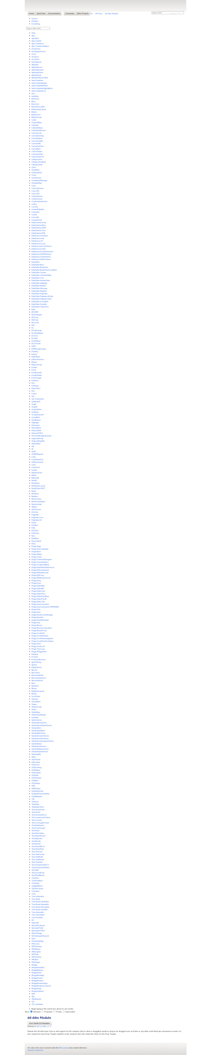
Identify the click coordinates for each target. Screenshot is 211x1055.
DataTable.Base (37, 264)
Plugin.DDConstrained (40, 570)
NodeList (35, 493)
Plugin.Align (36, 546)
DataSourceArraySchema (41, 246)
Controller (35, 212)
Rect (33, 683)
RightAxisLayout (37, 691)
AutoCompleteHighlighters (42, 88)
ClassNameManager (39, 180)
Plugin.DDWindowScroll (40, 578)
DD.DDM (34, 312)
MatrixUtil (35, 478)
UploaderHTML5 (38, 930)
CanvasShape (36, 151)
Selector (34, 699)
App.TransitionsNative (40, 46)
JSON (33, 451)
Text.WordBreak (37, 875)
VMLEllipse (35, 949)
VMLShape (35, 962)
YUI (91, 13)
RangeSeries (36, 667)
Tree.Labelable (37, 896)
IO (32, 449)
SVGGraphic (36, 772)
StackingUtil (36, 754)
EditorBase (35, 356)
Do (32, 328)
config (33, 204)
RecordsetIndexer (38, 678)
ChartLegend (36, 172)
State (33, 757)
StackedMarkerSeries (40, 749)
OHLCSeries (36, 509)
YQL (33, 996)
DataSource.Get (37, 238)
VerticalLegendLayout (40, 936)
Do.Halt (34, 338)
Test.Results (36, 841)
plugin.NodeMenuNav (40, 620)
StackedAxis (36, 728)
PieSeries (35, 533)
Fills (33, 391)
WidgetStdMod (37, 991)
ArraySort (35, 59)
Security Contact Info (35, 1050)
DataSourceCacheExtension (42, 251)
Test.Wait (35, 870)
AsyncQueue (36, 62)
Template (35, 804)
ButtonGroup (36, 117)
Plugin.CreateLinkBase (40, 564)
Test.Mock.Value (37, 833)
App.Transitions (37, 43)
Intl (32, 446)
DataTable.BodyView (39, 267)
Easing (34, 354)
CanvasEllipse (37, 138)
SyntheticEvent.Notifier (40, 793)
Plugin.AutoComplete (39, 549)
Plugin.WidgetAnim (39, 651)
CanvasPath (36, 143)
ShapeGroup (36, 707)
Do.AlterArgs (36, 330)
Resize (34, 688)
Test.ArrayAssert (38, 809)
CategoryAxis (36, 159)
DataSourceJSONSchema (41, 254)
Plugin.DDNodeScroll (39, 572)
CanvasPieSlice (37, 146)
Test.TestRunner (37, 859)
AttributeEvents (37, 70)
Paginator (35, 514)
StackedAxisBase (38, 730)
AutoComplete (37, 80)
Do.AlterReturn (37, 333)
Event (33, 370)
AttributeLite (36, 75)
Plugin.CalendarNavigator (41, 559)
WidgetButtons (37, 970)
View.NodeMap (37, 941)
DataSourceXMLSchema (41, 259)
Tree (33, 894)
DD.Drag (34, 317)
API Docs (98, 13)
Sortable (34, 717)
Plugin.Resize (36, 625)
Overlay (34, 512)
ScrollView (35, 696)
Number (34, 496)
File (32, 383)
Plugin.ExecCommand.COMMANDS (45, 607)
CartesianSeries (37, 156)
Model (34, 480)
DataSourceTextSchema (41, 257)
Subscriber (35, 762)
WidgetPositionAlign (39, 983)
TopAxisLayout (37, 888)
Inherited (36, 1012)
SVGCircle (35, 764)
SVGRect (34, 780)
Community (69, 13)
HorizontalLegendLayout (41, 435)
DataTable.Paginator (39, 293)
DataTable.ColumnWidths (41, 275)
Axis (33, 93)
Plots (33, 543)
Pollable (34, 654)
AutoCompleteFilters (39, 85)
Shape (34, 704)
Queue (34, 665)
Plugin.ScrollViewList (39, 636)
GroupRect (35, 417)
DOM (33, 346)
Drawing (34, 351)
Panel (33, 522)
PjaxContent (36, 541)
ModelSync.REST (38, 488)
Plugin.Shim (36, 643)
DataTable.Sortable (39, 304)
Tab (33, 799)
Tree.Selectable (38, 915)
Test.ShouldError (38, 846)
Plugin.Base (36, 551)
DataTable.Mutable (39, 291)
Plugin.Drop (36, 583)
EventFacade (36, 372)
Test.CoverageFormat (40, 823)
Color (33, 185)
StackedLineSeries (38, 746)
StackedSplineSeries (39, 751)
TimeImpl (35, 883)
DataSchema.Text (38, 230)
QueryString (36, 662)
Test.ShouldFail (37, 849)
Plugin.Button (36, 554)
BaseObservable (38, 106)
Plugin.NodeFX (37, 617)
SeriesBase (36, 701)
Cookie (34, 214)
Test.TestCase (37, 851)
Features (34, 380)
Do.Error (34, 336)
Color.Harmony (37, 188)
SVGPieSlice (36, 778)
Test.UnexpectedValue (40, 867)
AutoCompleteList (38, 91)
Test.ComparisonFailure (40, 817)
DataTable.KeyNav (38, 285)
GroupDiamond (37, 414)
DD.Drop (34, 320)
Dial (33, 325)
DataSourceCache (38, 249)
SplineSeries (36, 720)
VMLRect (34, 959)
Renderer (35, 686)
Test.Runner (36, 843)
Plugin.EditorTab (38, 601)
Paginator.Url (36, 520)
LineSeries (35, 467)
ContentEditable (37, 209)
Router (34, 693)
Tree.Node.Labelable (40, 901)
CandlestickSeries (38, 130)
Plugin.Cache (36, 557)
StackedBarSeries (38, 733)
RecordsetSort (37, 680)
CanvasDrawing (37, 135)
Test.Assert (35, 812)
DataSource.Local (38, 243)
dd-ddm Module (111, 13)
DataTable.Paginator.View (41, 299)
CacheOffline (36, 122)
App (33, 35)
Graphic (34, 407)
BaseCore (35, 104)
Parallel (34, 525)
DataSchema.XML (38, 233)
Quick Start (41, 13)
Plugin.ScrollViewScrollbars (42, 641)
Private (57, 1012)
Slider (33, 709)
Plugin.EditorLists (38, 591)
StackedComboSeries (40, 738)
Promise (34, 657)
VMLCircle (35, 944)
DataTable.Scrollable (39, 301)
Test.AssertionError (39, 815)
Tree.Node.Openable (40, 904)
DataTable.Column (38, 272)
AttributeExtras (37, 72)
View (33, 938)
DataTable (35, 262)
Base (33, 101)
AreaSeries (35, 49)
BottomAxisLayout (38, 109)
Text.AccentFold (37, 872)
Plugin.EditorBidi (38, 586)
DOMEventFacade (38, 349)
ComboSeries (36, 199)
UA (32, 920)
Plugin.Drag (36, 580)
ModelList (35, 483)
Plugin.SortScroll (38, 646)
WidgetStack (36, 988)
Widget (34, 965)
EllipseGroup (36, 364)
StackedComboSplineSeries (42, 741)
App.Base (35, 38)
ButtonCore (36, 114)
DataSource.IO (37, 241)
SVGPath (34, 775)
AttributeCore (36, 67)
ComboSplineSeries (39, 201)
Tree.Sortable (37, 917)
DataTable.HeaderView (40, 280)
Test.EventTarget (38, 828)
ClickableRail (36, 183)
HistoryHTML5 (37, 433)
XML (33, 994)
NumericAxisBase (38, 501)
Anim (33, 33)
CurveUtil (35, 217)
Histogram (35, 425)
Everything (35, 24)
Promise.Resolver (38, 659)
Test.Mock (35, 830)
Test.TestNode (37, 857)
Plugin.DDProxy (37, 575)
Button (34, 112)
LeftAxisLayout (37, 462)
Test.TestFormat (37, 854)
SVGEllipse (35, 770)
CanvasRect (36, 149)
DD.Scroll (35, 322)
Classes (34, 18)
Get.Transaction (37, 399)
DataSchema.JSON (38, 228)
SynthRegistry (36, 796)
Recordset (35, 672)
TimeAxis (35, 878)
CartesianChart (37, 154)
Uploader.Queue (38, 925)
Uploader (35, 922)
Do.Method (35, 341)
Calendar (35, 125)
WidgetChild (36, 972)
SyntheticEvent (37, 791)
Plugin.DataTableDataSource (42, 567)
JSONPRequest (37, 454)
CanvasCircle (36, 133)
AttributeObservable (39, 77)
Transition (35, 891)
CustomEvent (36, 220)
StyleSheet (35, 759)
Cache (33, 120)
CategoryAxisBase (38, 162)
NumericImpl (36, 504)
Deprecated (69, 1012)
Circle (33, 175)
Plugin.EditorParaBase (40, 596)
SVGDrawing (36, 767)
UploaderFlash (37, 928)
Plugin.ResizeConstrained (41, 628)
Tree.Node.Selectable (40, 907)
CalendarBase (37, 128)
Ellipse (34, 362)
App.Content (36, 41)
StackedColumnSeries (40, 736)
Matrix (33, 475)
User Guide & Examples (39, 1023)
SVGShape (35, 783)
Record (34, 670)
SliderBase (35, 712)
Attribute (34, 64)
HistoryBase (36, 428)
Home (31, 13)
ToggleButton (36, 886)
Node (33, 491)
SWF (33, 786)
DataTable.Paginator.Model (42, 296)
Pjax (33, 536)
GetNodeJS (35, 401)
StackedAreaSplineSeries (41, 725)
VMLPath (34, 954)
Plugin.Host (36, 612)
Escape (34, 367)
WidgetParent (37, 978)
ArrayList (34, 56)
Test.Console (36, 820)
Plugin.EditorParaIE (39, 599)
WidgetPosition (37, 980)
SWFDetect (35, 788)
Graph (33, 404)
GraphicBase (36, 409)
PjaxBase (35, 538)
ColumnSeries (37, 196)
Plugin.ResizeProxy (39, 630)
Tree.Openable (37, 912)
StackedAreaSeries (39, 722)
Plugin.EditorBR (37, 588)
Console (34, 207)
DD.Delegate (36, 314)
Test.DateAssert (37, 825)
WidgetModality (37, 975)
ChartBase (35, 170)
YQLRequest (36, 999)
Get (32, 396)
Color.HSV (35, 193)
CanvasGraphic (37, 141)
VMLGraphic (36, 951)
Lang (33, 457)
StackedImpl (36, 744)
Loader (34, 470)
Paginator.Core (37, 517)
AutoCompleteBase (39, 83)
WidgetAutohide (37, 967)
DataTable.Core (37, 278)
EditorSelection (37, 359)
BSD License (63, 1048)
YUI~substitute (37, 1004)
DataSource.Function (39, 235)
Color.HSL (35, 191)
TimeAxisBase (37, 880)
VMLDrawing (36, 946)
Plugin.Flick (35, 609)
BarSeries (35, 99)
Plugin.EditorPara (38, 593)
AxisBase (35, 96)
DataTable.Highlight (39, 283)
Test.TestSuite (37, 862)
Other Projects (82, 13)
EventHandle (36, 375)
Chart (33, 167)
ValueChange (36, 933)
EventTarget (36, 378)
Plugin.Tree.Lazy (38, 649)
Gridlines (35, 412)
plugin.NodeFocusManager (42, 615)
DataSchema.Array (38, 222)
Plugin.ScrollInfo (38, 633)
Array (33, 54)
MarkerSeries (36, 472)
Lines (33, 464)
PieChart (34, 530)
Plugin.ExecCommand (40, 604)
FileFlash (35, 385)
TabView (34, 801)
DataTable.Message (39, 288)
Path (33, 528)
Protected (47, 1012)
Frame (34, 393)
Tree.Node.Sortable (39, 909)
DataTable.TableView (40, 306)
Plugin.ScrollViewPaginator (42, 638)
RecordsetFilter (37, 675)
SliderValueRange (38, 714)
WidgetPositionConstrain (41, 986)
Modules (34, 21)
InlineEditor (36, 443)
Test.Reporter (36, 838)
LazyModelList (37, 459)
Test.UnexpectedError (40, 865)
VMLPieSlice (36, 957)
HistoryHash (36, 430)
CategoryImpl (37, 164)
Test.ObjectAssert (38, 836)
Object (34, 507)
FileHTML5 (35, 388)
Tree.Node (35, 899)
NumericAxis (36, 499)
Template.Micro (37, 807)
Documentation (54, 13)
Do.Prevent (36, 343)
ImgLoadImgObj (37, 441)
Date (33, 309)
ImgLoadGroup (37, 438)
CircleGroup (36, 178)
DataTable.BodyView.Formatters (44, 270)
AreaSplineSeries (38, 51)
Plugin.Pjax (35, 622)
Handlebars (36, 420)
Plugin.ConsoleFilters (39, 562)
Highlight (35, 422)
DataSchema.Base (38, 225)
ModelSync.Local (38, 486)
